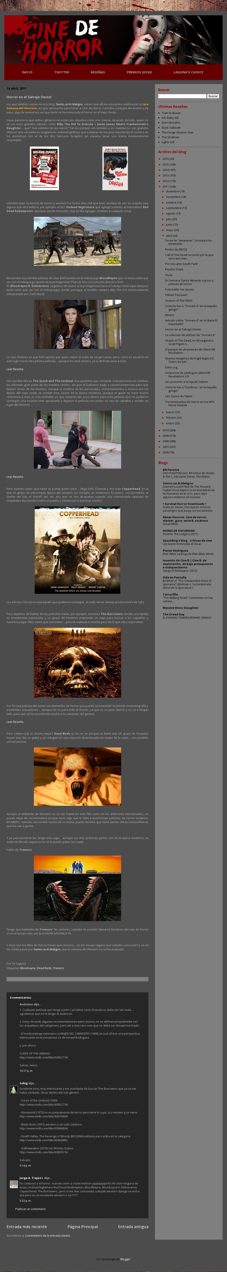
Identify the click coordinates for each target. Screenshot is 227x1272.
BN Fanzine (171, 470)
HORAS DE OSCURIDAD (179, 531)
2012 (166, 181)
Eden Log (171, 367)
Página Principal (82, 1226)
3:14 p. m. (25, 1165)
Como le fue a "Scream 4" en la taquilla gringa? (191, 307)
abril (169, 236)
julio (169, 219)
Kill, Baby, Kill (170, 118)
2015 (166, 164)
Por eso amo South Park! (181, 264)
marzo (170, 412)
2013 (166, 175)
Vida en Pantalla (174, 577)
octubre (171, 202)
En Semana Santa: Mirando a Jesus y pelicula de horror (189, 282)
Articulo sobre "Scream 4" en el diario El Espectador (191, 322)
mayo (170, 230)
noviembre (173, 197)
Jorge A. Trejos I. (31, 1178)
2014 (166, 170)
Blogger (125, 1259)
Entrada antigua (133, 1226)
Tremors (58, 968)
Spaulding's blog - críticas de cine (187, 540)
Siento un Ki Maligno (69, 104)
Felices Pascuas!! (176, 295)
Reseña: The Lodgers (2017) (180, 534)
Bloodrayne (28, 968)
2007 (166, 447)
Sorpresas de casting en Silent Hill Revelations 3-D (187, 374)
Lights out (168, 142)
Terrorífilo (170, 594)
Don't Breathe (171, 122)
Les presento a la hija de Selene (186, 382)
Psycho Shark (174, 269)
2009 (166, 436)
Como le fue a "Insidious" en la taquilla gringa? (191, 389)
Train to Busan (171, 113)
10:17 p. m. (26, 1071)
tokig (24, 1083)
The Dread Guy (173, 614)
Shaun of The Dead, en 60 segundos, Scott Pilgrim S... (189, 342)
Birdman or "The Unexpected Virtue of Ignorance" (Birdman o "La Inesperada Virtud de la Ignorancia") (187, 584)
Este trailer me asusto (179, 289)
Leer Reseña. (15, 722)
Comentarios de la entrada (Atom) (47, 1235)
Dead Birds (44, 968)
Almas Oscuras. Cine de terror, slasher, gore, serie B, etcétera (185, 519)
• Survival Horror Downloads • (184, 504)
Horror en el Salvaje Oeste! (183, 329)
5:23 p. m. (25, 1201)
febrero (171, 417)
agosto (171, 213)
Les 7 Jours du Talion (178, 396)
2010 (166, 430)
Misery (169, 315)
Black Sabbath (171, 127)
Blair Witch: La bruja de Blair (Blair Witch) (188, 554)
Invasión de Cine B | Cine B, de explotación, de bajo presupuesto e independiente (188, 563)
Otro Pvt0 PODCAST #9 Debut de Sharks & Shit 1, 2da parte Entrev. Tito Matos (188, 474)
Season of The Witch (179, 300)
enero (170, 423)
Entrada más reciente (27, 1226)
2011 (166, 186)
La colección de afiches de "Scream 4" (190, 335)
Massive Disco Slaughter (181, 608)
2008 (166, 441)
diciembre (173, 191)
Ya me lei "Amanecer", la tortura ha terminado (188, 242)
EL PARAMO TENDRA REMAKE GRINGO (187, 618)
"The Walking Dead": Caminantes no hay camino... (188, 599)
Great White (170, 524)
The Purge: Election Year (178, 132)
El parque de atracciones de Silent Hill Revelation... (190, 351)
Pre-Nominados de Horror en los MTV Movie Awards (190, 403)
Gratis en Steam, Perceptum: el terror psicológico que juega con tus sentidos (187, 509)
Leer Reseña (15, 369)
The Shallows (170, 137)
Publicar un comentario (30, 1209)
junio (169, 224)
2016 (166, 159)
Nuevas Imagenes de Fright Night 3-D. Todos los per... (189, 360)
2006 (166, 452)
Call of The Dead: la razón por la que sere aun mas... (189, 256)
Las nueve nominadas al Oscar (182, 544)
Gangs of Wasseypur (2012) (180, 571)
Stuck (168, 275)
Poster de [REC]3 (176, 249)
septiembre (174, 208)
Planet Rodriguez (175, 550)
